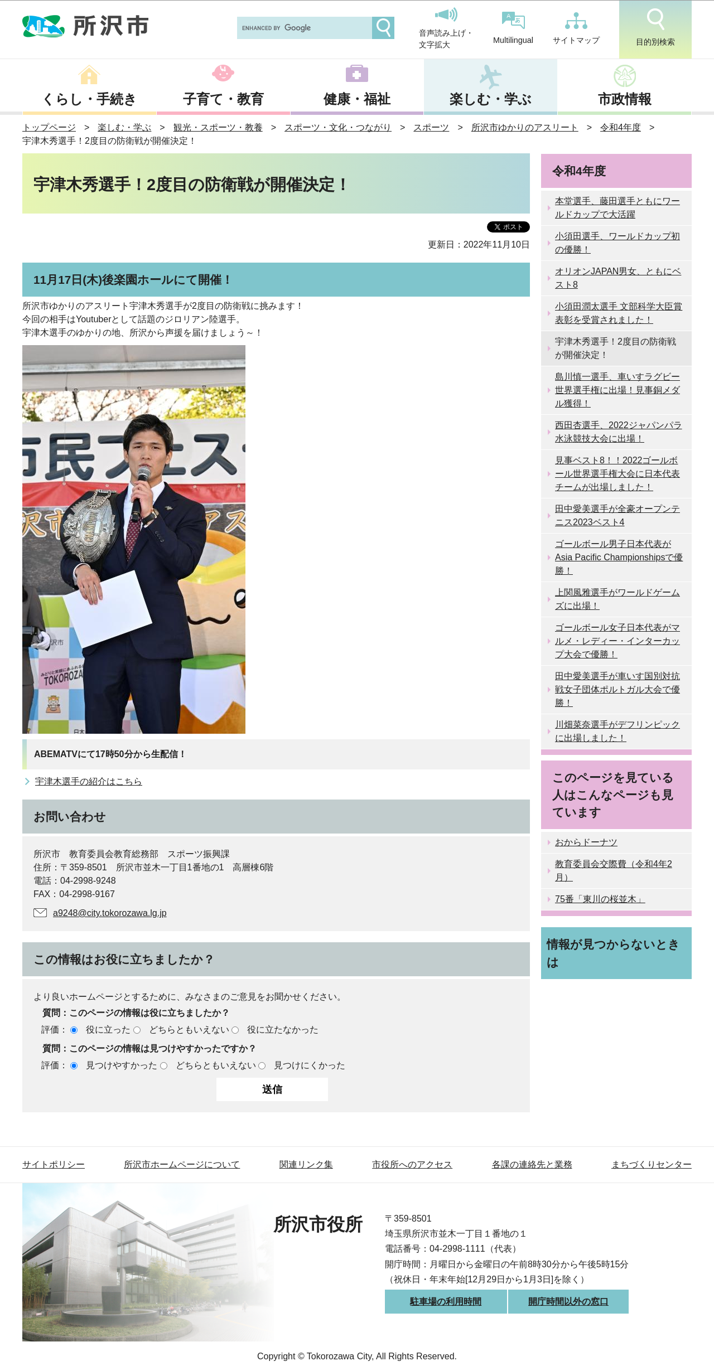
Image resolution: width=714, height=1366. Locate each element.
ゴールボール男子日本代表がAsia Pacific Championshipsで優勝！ (619, 557)
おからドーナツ (586, 842)
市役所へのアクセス (412, 1164)
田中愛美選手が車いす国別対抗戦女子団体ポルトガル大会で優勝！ (617, 689)
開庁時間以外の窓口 (568, 1301)
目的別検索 (655, 27)
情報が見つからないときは (613, 953)
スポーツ (431, 127)
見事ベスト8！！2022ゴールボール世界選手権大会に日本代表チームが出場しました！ (617, 474)
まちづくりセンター (651, 1164)
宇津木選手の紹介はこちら (88, 781)
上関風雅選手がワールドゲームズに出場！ (617, 599)
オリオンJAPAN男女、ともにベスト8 (618, 278)
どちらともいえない (189, 1029)
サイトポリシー (53, 1164)
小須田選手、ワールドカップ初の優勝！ (617, 242)
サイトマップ (576, 28)
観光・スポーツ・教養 (218, 127)
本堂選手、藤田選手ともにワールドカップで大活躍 (617, 207)
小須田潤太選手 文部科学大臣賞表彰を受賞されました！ (618, 313)
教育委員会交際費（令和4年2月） (613, 870)
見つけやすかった (121, 1065)
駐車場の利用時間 (445, 1301)
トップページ (49, 127)
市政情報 (625, 98)
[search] (303, 28)
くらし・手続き (89, 98)
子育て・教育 (223, 98)
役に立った (108, 1029)
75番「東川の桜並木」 (600, 899)
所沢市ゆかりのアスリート (524, 127)
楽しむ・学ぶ (491, 98)
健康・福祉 (357, 98)
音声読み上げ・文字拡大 (446, 28)
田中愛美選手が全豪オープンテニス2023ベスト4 (617, 515)
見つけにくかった (309, 1065)
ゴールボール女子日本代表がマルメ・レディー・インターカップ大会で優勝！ (617, 641)
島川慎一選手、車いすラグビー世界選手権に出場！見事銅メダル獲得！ (617, 390)
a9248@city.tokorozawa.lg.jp (110, 913)
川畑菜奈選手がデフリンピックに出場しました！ (617, 731)
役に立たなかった (283, 1029)
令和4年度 (620, 127)
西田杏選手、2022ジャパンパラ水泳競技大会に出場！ (618, 431)
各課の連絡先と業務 (532, 1164)
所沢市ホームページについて (182, 1164)
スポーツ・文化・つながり (338, 127)
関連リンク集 (306, 1164)
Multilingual (513, 28)
